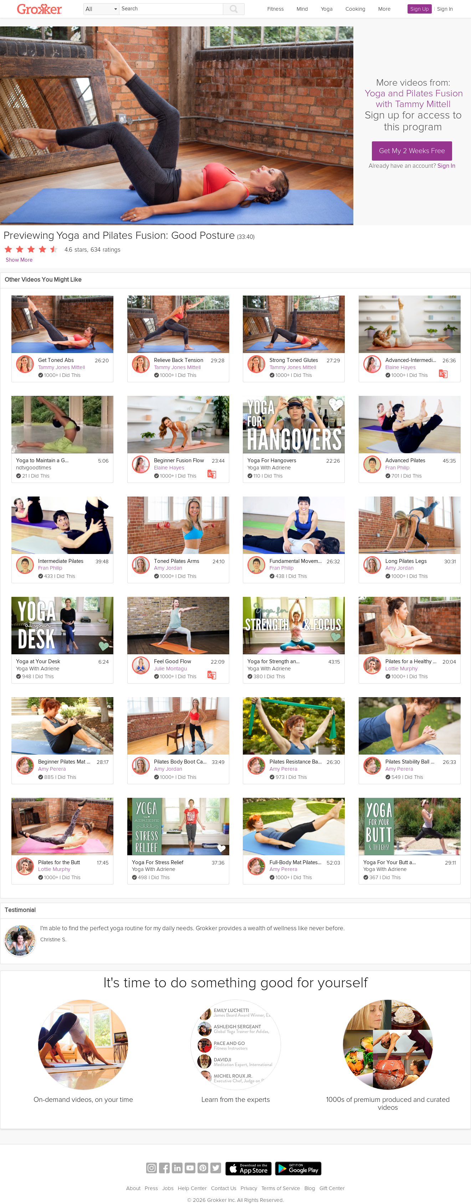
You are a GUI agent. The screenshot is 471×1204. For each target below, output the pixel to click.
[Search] (171, 9)
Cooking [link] (355, 9)
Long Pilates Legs (406, 561)
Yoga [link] (327, 9)
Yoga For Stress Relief (157, 862)
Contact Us (223, 1188)
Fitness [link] (275, 9)
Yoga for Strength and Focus (274, 661)
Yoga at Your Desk (38, 661)
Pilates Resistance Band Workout (296, 762)
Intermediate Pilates (60, 561)
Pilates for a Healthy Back (411, 661)
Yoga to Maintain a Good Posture (43, 460)
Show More (19, 260)
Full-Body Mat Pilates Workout (296, 862)
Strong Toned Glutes (294, 360)
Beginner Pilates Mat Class (65, 762)
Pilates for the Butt (59, 862)
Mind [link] (302, 9)
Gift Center (332, 1188)
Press (151, 1188)
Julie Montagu (170, 668)
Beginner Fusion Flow (179, 460)
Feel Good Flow (172, 661)
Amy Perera (52, 769)
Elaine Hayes (400, 367)
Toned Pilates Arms (176, 561)
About (133, 1188)
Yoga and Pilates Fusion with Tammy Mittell (414, 98)
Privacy (249, 1188)
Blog (309, 1188)
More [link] (384, 9)
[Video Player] (176, 125)
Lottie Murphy (401, 668)
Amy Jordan (168, 568)
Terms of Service (280, 1188)
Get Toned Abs (56, 360)
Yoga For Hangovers (271, 460)
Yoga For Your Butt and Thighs (390, 862)
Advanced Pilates (405, 460)
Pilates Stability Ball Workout (412, 762)
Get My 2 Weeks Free (412, 151)
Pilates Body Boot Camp (181, 762)
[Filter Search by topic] (101, 9)
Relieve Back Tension (178, 360)
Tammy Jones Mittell (61, 367)
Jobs (168, 1188)
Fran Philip (397, 467)
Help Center (192, 1188)
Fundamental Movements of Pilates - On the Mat (296, 561)
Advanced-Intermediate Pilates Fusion (411, 360)
